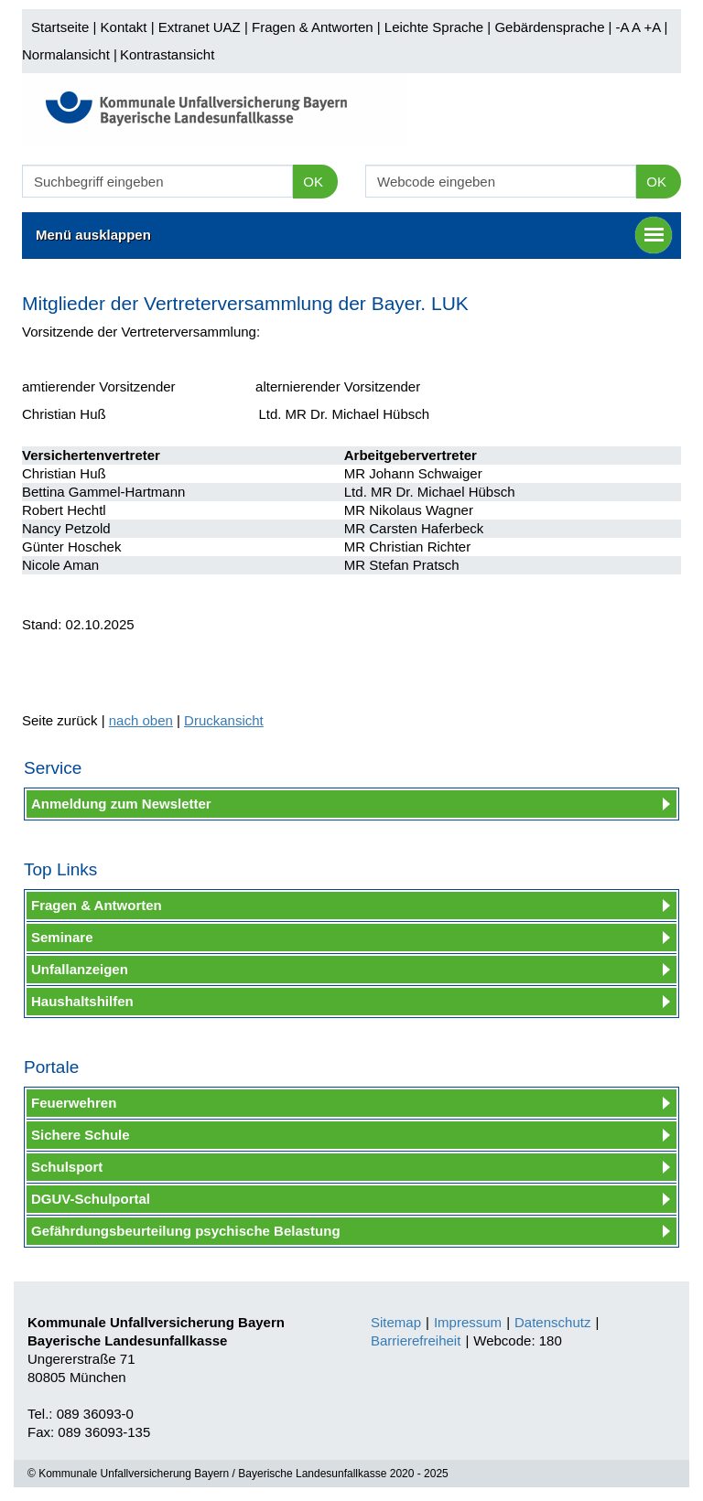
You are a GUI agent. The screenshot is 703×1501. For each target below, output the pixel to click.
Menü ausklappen (354, 235)
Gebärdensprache (549, 27)
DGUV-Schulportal (90, 1198)
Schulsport (67, 1166)
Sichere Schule (80, 1134)
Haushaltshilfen (82, 1001)
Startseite (60, 27)
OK (313, 181)
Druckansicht (224, 720)
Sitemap (396, 1322)
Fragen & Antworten (312, 27)
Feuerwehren (73, 1102)
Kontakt (124, 27)
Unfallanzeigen (79, 969)
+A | (653, 27)
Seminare (62, 937)
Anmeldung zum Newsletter (121, 803)
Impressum (468, 1322)
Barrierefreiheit (415, 1340)
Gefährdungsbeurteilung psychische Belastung (186, 1230)
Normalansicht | (69, 54)
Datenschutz (552, 1322)
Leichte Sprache (433, 27)
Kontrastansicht (167, 54)
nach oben (141, 720)
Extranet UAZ (199, 27)
